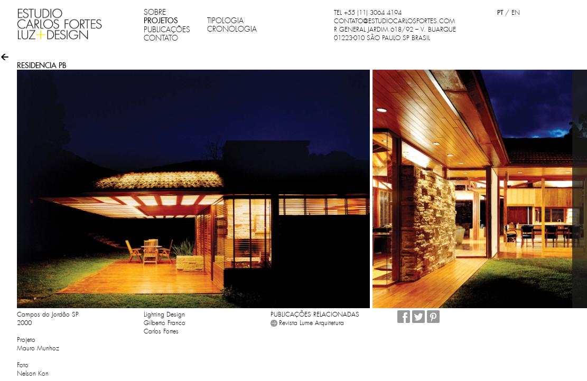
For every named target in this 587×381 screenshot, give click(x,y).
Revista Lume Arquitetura (311, 323)
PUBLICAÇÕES (167, 29)
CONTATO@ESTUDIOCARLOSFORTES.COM (394, 21)
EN (515, 12)
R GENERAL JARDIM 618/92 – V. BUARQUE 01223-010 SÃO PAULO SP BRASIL (395, 33)
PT (500, 12)
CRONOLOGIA (232, 29)
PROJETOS (161, 20)
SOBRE (155, 12)
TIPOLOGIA (225, 20)
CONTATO (161, 38)
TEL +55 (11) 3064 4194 (368, 12)
